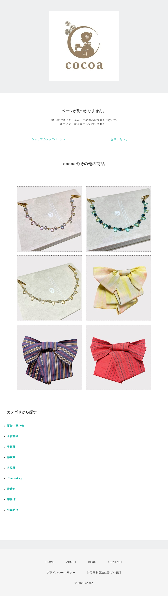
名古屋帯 (12, 436)
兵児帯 (11, 467)
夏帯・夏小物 (15, 425)
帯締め (11, 488)
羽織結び (12, 509)
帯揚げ (11, 499)
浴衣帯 (11, 457)
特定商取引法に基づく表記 (104, 572)
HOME (50, 562)
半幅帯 (11, 446)
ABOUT (71, 562)
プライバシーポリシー (61, 572)
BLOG (92, 562)
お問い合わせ (119, 139)
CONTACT (115, 562)
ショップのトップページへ (49, 139)
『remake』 (15, 478)
